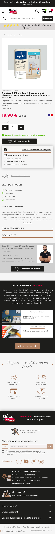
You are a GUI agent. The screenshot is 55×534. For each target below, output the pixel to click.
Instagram (41, 461)
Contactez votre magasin (21, 483)
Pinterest (33, 461)
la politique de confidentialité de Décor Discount (27, 454)
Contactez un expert (27, 269)
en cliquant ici (33, 495)
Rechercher (47, 18)
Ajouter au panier (19, 141)
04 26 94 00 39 (30, 475)
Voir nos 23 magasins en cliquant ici (27, 3)
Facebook (19, 461)
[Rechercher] (27, 18)
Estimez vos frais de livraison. (20, 176)
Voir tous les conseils (27, 346)
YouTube (26, 461)
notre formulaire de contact (31, 480)
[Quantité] (12, 127)
